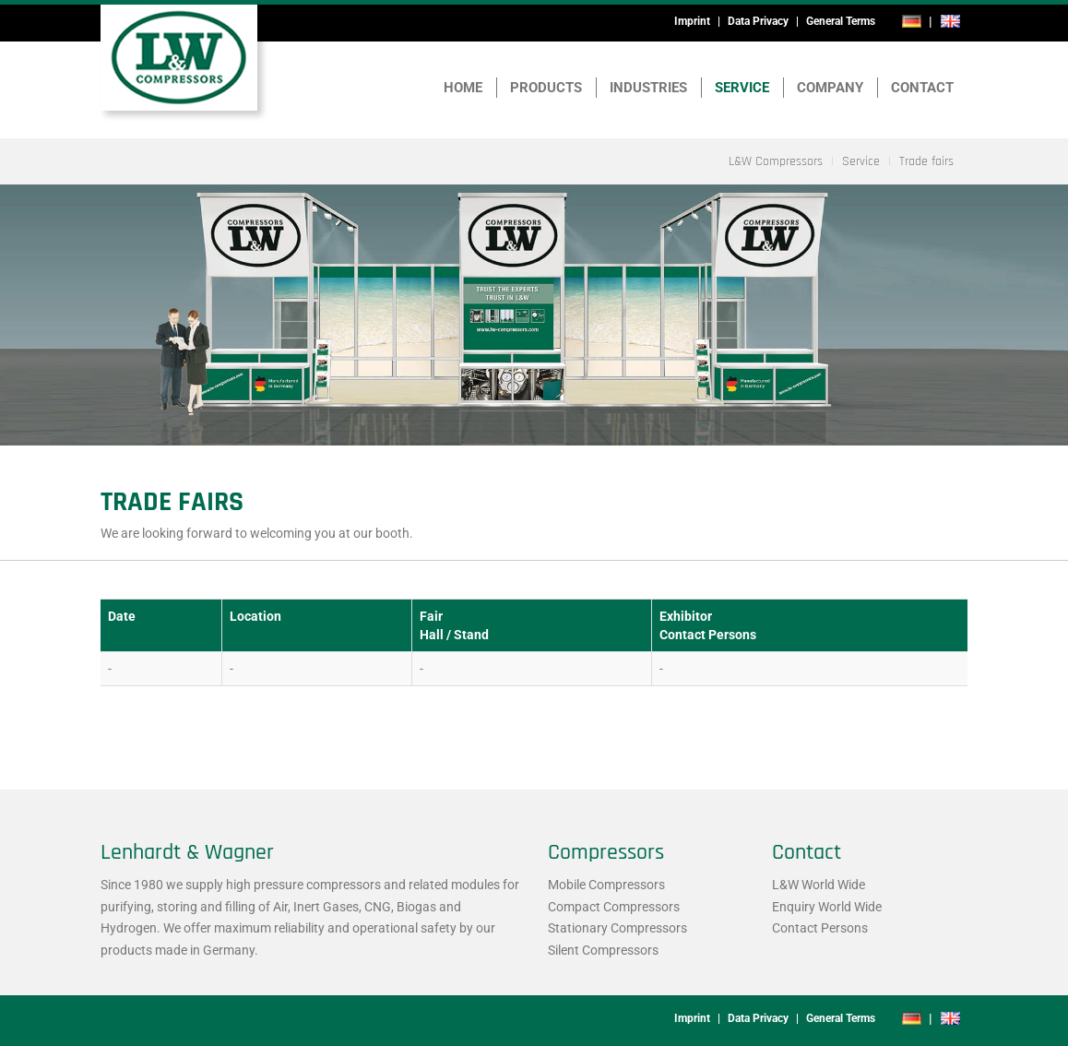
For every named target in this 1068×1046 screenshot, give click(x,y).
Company (830, 87)
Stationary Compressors (617, 928)
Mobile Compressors (606, 884)
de (912, 21)
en (950, 21)
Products (546, 87)
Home (463, 87)
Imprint (692, 21)
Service (742, 87)
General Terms (840, 21)
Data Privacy (758, 21)
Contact (922, 87)
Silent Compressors (603, 950)
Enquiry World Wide (827, 906)
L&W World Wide (818, 884)
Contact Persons (820, 928)
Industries (648, 87)
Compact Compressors (614, 906)
